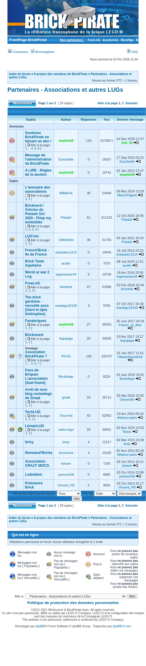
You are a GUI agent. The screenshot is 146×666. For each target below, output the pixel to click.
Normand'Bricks (38, 453)
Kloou (127, 431)
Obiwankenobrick (130, 357)
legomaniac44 (66, 274)
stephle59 (66, 140)
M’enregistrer (43, 52)
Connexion (18, 52)
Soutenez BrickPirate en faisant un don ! (38, 137)
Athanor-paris (127, 417)
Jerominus (66, 453)
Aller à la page (107, 103)
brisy (29, 442)
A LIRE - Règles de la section (38, 172)
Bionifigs (127, 40)
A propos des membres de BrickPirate (61, 74)
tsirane (66, 463)
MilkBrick (66, 193)
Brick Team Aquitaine (34, 263)
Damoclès (127, 399)
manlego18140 (66, 305)
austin (66, 263)
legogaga (66, 338)
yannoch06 (66, 474)
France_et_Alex (130, 325)
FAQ (132, 52)
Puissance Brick (34, 485)
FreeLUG (94, 40)
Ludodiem (33, 474)
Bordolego (66, 376)
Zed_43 (127, 142)
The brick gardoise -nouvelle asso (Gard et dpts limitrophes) (37, 305)
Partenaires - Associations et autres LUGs (65, 89)
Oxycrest (66, 415)
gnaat (66, 397)
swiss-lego (66, 429)
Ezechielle (66, 159)
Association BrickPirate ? (36, 354)
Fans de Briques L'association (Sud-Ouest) (36, 376)
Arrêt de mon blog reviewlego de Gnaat (38, 394)
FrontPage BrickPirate (27, 40)
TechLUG (33, 412)
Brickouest (34, 335)
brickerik (66, 287)
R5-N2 (66, 356)
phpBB (39, 626)
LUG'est (32, 236)
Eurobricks (110, 40)
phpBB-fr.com (122, 626)
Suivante (131, 103)
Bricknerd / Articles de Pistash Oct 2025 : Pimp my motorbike (38, 213)
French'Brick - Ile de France (37, 252)
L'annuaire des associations (37, 189)
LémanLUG (34, 426)
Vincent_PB (66, 485)
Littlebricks (66, 240)
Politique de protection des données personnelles (73, 602)
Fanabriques (35, 321)
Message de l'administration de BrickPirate (38, 159)
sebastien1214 (66, 252)
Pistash (66, 217)
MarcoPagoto (127, 195)
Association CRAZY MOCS (37, 463)
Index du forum (19, 74)
